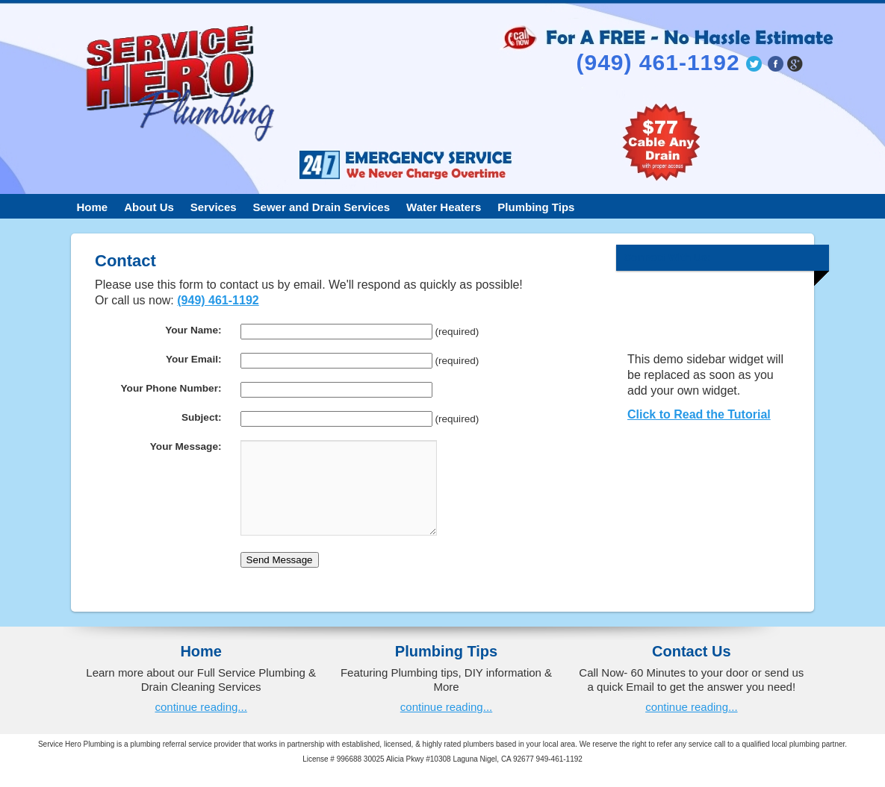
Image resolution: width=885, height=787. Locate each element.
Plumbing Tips (535, 207)
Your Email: (194, 359)
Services (213, 207)
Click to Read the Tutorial (699, 414)
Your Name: (193, 330)
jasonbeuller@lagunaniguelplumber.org (744, 102)
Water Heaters (443, 207)
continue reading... (200, 724)
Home (92, 207)
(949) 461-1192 (217, 300)
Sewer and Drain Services (321, 207)
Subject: (201, 417)
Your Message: (186, 446)
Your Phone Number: (171, 388)
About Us (149, 207)
